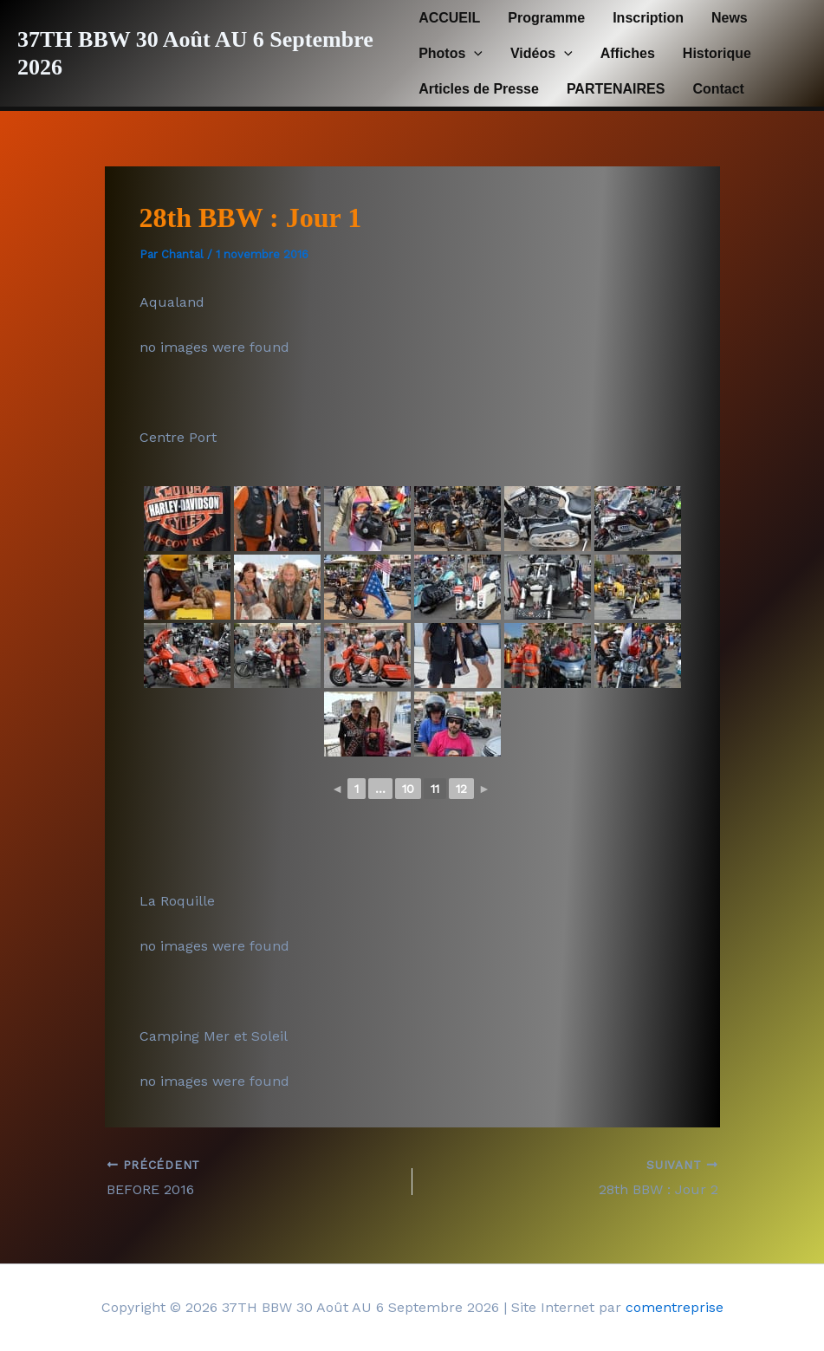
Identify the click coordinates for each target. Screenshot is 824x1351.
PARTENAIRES (616, 88)
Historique (717, 53)
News (729, 17)
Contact (718, 88)
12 (461, 789)
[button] (474, 53)
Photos (450, 53)
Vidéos (541, 53)
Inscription (648, 17)
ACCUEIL (449, 17)
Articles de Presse (478, 88)
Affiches (627, 53)
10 (408, 789)
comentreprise (674, 1307)
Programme (546, 17)
